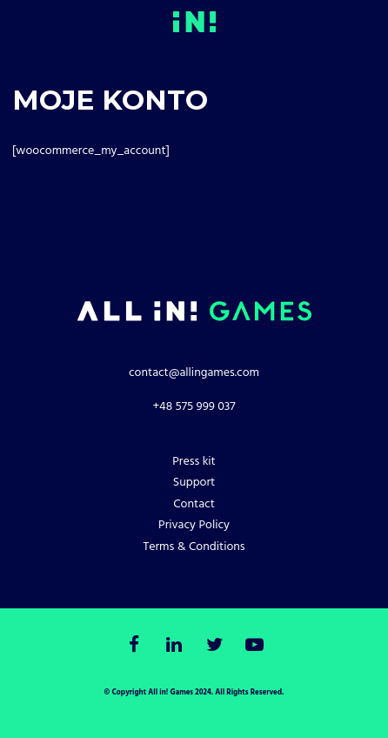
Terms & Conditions (193, 547)
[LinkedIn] (173, 646)
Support (194, 483)
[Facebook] (133, 646)
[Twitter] (213, 646)
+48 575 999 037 (193, 407)
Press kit (194, 462)
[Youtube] (254, 646)
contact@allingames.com (194, 373)
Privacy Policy (194, 525)
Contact (194, 504)
